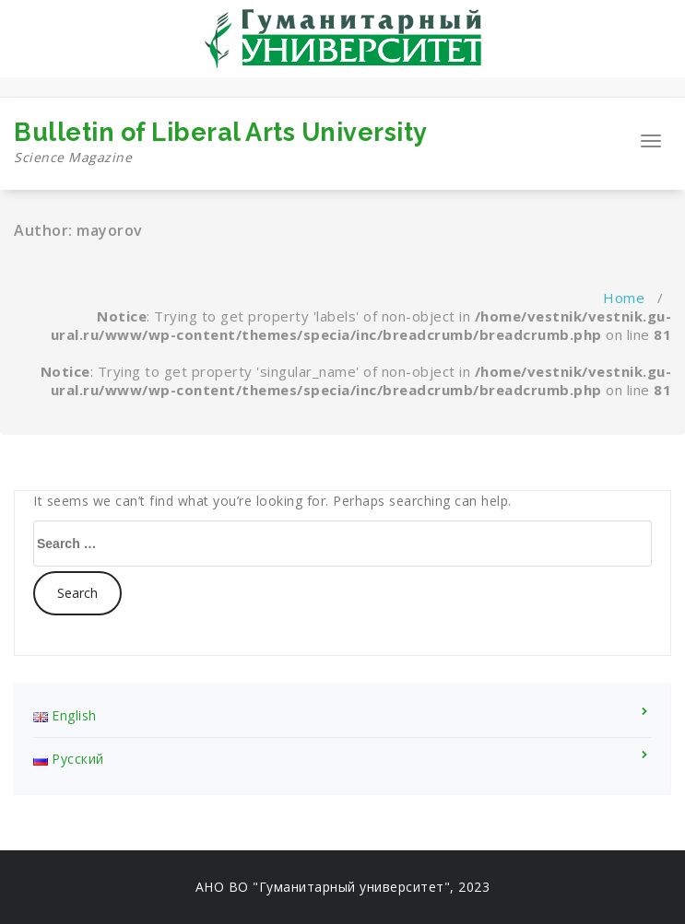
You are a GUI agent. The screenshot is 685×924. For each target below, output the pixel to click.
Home (623, 297)
